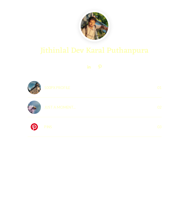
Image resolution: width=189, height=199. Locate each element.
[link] (89, 66)
